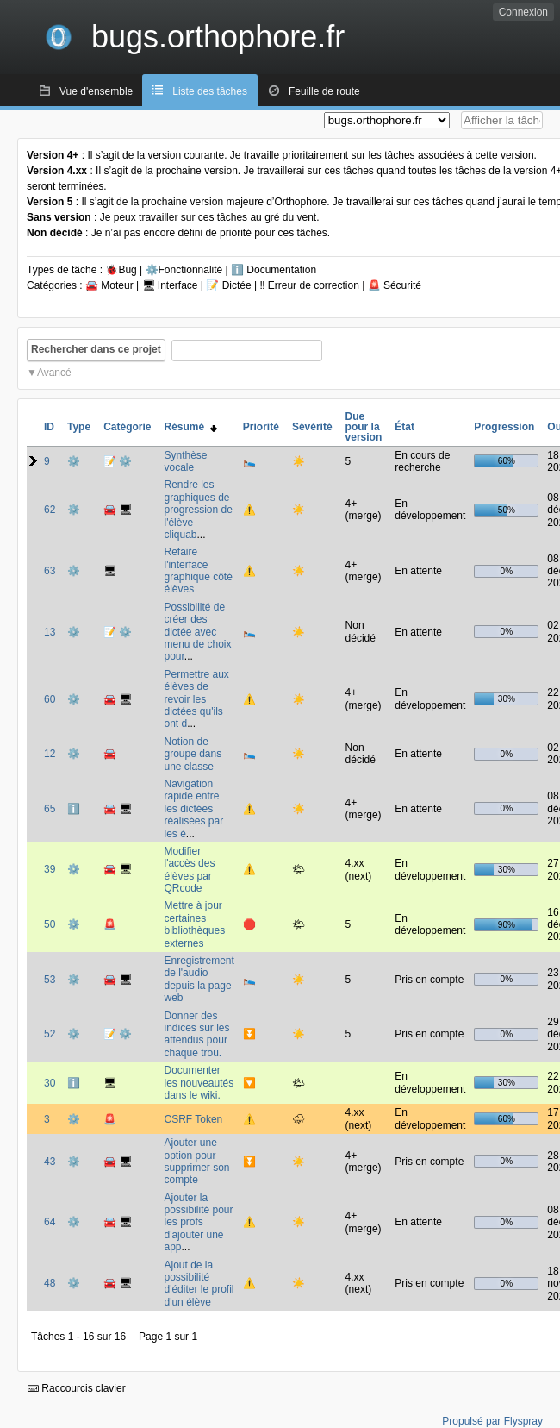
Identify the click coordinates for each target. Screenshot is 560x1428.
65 (49, 809)
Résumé (190, 427)
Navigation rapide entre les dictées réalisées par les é (193, 809)
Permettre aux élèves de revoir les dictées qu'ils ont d (196, 699)
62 (49, 510)
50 (49, 924)
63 (49, 571)
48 (49, 1283)
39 (49, 869)
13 (49, 632)
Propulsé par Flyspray (492, 1421)
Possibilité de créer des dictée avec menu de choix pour (197, 632)
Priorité (261, 427)
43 (49, 1162)
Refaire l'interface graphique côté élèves (198, 570)
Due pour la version (364, 426)
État (404, 427)
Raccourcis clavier (77, 1388)
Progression (504, 427)
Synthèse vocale (185, 461)
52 (49, 1034)
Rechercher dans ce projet (96, 349)
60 (49, 699)
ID (49, 427)
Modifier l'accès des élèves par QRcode (189, 869)
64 (49, 1222)
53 (49, 980)
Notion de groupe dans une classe (192, 754)
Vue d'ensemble (96, 91)
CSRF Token (193, 1119)
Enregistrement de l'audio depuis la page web (198, 979)
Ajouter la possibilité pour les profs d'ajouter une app (198, 1223)
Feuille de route (324, 91)
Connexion (523, 12)
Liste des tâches (209, 91)
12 (49, 754)
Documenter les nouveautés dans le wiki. (198, 1082)
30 (49, 1083)
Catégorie (127, 427)
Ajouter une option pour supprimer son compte (196, 1161)
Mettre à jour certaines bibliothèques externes (194, 924)
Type (78, 427)
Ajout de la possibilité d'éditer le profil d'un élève (198, 1283)
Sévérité (312, 427)
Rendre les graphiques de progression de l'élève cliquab (198, 510)
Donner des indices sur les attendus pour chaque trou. (196, 1034)
